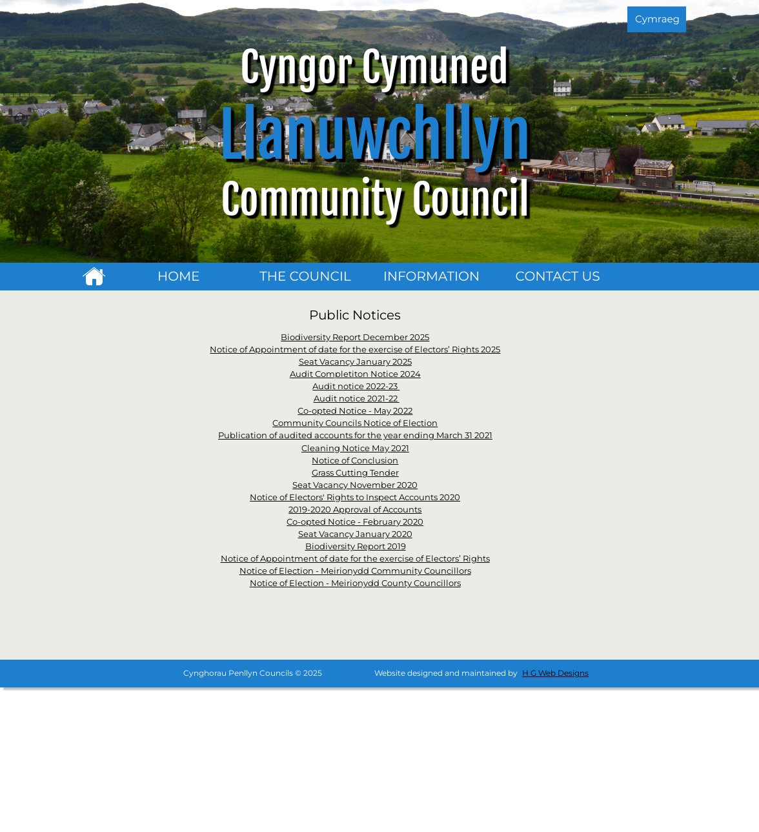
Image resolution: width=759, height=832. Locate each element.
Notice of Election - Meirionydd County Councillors (355, 583)
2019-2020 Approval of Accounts (354, 509)
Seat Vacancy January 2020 (355, 534)
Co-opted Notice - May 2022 (355, 410)
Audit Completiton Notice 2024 (355, 374)
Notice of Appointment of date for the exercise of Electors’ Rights (355, 558)
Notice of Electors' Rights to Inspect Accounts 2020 (355, 497)
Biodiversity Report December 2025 (355, 337)
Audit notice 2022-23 (356, 386)
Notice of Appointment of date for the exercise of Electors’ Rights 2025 (355, 349)
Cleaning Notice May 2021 (355, 448)
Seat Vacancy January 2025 (355, 361)
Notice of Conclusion (355, 460)
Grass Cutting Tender (355, 472)
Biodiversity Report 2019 (355, 546)
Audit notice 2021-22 (357, 398)
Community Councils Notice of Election (355, 423)
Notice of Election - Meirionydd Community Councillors (355, 570)
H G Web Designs (555, 673)
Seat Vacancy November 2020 (355, 485)
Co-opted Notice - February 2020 (355, 521)
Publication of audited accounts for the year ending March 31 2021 (355, 435)
